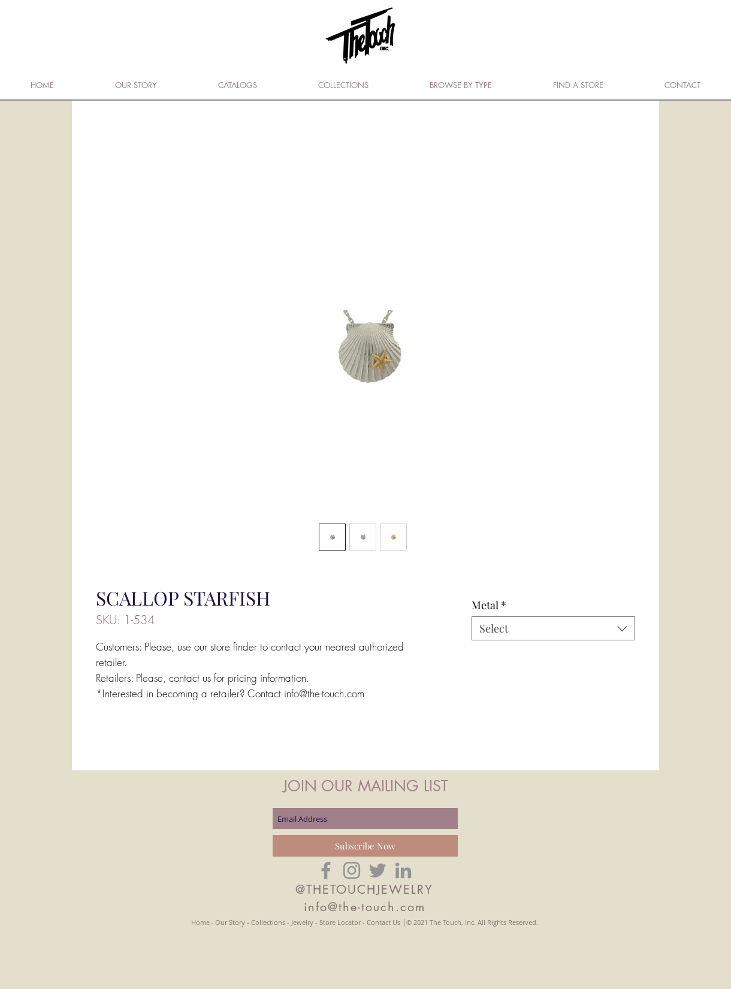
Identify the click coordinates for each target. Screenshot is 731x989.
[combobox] (553, 628)
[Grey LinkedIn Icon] (403, 870)
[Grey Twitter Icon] (377, 870)
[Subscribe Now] (365, 846)
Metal (489, 605)
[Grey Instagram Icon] (351, 870)
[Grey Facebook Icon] (326, 870)
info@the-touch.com (364, 907)
